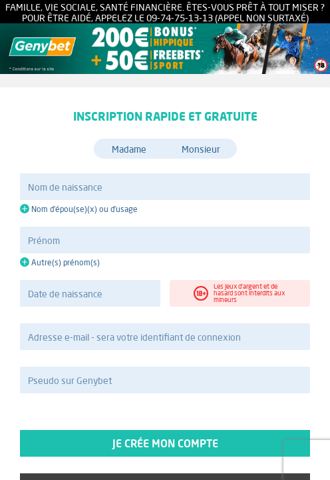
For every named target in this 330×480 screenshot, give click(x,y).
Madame (129, 149)
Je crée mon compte (165, 443)
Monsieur (201, 149)
